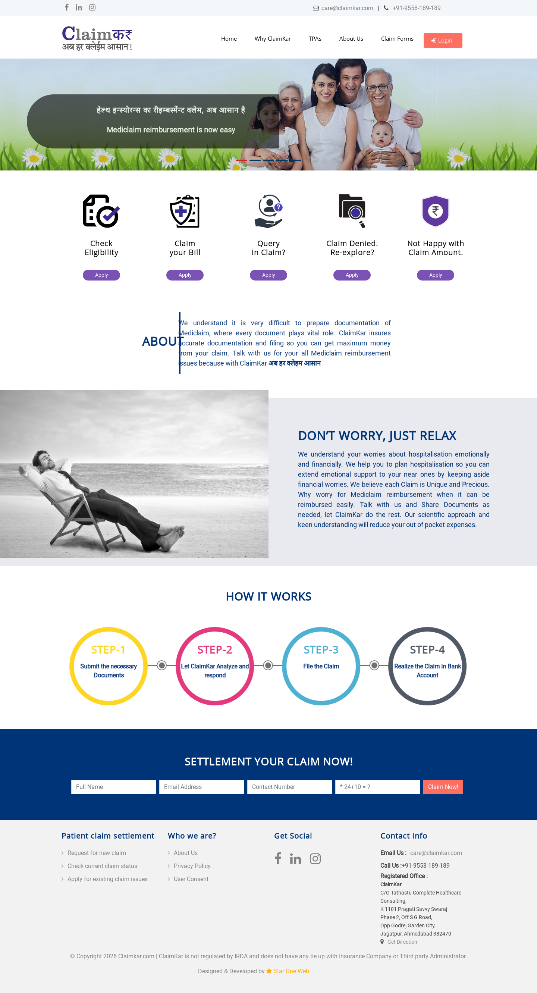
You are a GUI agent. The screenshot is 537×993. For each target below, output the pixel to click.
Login (441, 40)
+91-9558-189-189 (416, 8)
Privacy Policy (192, 866)
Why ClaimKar (273, 38)
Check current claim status (102, 866)
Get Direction (402, 942)
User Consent (191, 879)
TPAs (315, 38)
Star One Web (291, 971)
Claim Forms (397, 38)
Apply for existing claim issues (107, 879)
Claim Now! (443, 786)
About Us (351, 38)
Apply (101, 275)
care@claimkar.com (347, 8)
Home (229, 38)
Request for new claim (96, 852)
